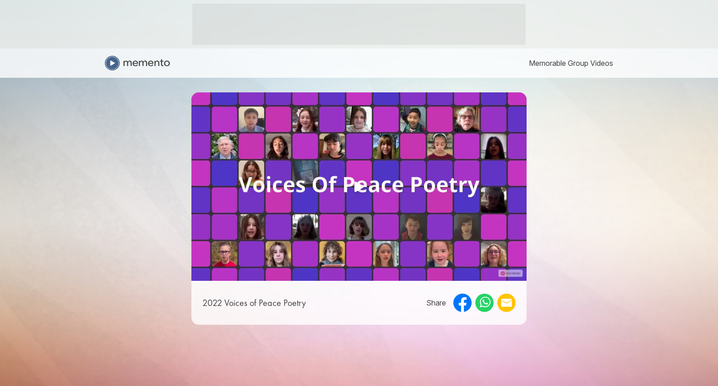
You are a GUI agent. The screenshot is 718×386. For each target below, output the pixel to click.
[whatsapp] (484, 303)
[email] (506, 303)
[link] (571, 63)
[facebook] (462, 303)
